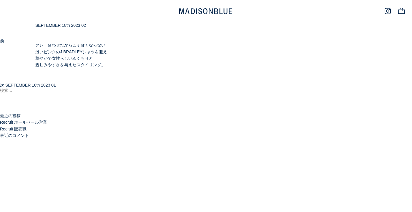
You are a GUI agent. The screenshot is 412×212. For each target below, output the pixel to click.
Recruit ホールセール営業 (23, 122)
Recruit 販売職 (13, 129)
